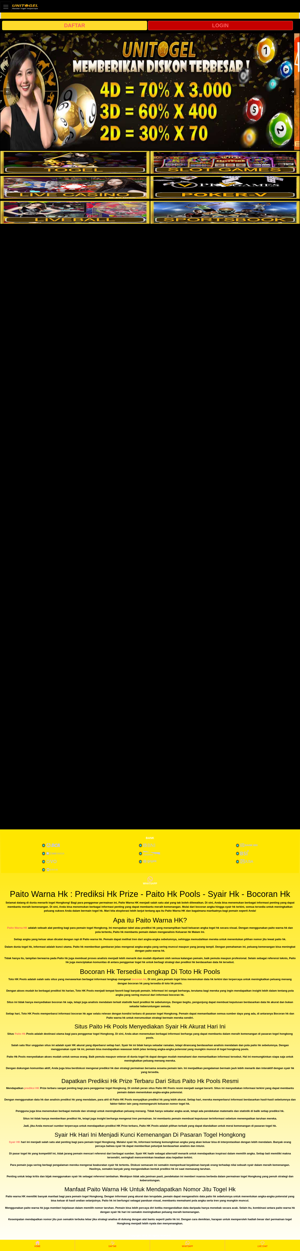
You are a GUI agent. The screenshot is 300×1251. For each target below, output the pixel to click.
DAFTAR (74, 25)
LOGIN (220, 25)
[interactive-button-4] (225, 187)
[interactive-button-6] (225, 212)
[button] (7, 91)
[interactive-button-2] (225, 162)
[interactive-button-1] (75, 162)
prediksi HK (31, 1088)
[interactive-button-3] (75, 187)
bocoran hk (138, 979)
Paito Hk (20, 1033)
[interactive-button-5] (75, 212)
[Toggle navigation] (6, 7)
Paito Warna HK (17, 927)
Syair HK (14, 1142)
